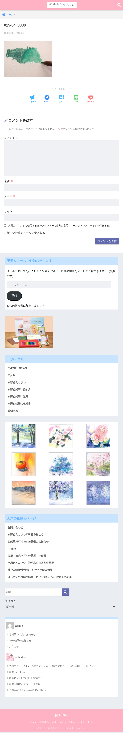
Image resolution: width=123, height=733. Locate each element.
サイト (8, 211)
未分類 (12, 375)
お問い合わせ (16, 527)
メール (10, 196)
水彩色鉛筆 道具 (18, 396)
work (53, 723)
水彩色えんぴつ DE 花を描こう (27, 535)
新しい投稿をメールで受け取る (26, 232)
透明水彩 (13, 411)
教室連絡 (44, 723)
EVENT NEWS (17, 368)
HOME (61, 717)
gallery (62, 723)
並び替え (61, 606)
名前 (8, 181)
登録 (14, 295)
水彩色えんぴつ (17, 382)
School (72, 723)
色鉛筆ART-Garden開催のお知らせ (29, 542)
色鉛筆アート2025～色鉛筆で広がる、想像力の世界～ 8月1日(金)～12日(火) (51, 667)
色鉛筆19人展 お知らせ (22, 635)
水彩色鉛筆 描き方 (20, 389)
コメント (11, 137)
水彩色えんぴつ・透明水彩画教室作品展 (32, 563)
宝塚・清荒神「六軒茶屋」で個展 (28, 556)
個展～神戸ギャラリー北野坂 (24, 685)
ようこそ (14, 647)
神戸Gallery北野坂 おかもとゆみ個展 (31, 571)
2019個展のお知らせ (20, 642)
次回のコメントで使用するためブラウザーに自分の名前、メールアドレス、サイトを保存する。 (59, 225)
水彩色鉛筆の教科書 (20, 403)
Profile (12, 549)
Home (33, 723)
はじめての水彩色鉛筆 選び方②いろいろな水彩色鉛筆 (42, 578)
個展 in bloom (17, 673)
